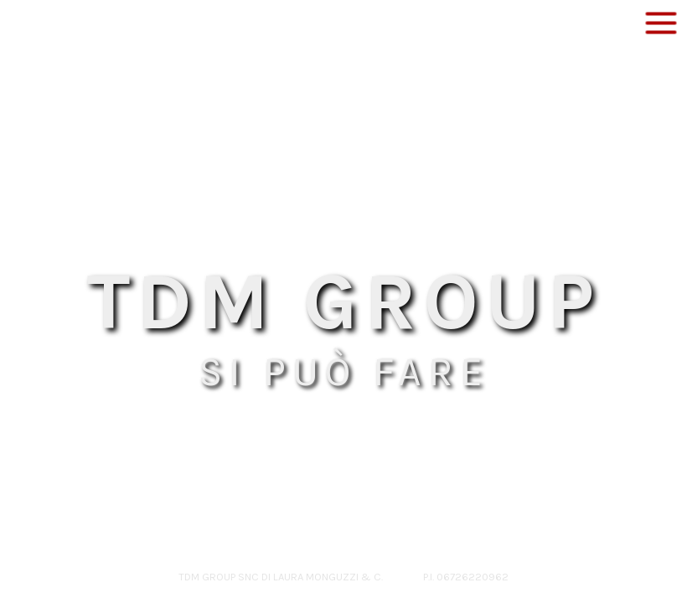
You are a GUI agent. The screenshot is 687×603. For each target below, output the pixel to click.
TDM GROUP (344, 301)
